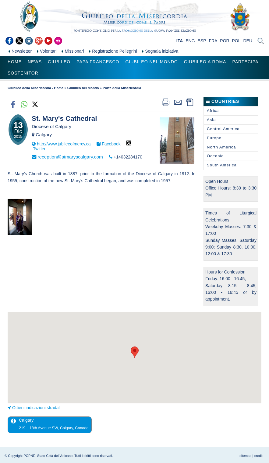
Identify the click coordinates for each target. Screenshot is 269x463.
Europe (214, 138)
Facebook (111, 143)
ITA (179, 40)
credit (258, 456)
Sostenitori (24, 73)
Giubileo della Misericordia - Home (35, 88)
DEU (247, 40)
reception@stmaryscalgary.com (70, 156)
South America (222, 165)
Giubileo (59, 61)
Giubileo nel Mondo (151, 61)
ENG (190, 40)
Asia (211, 119)
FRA (213, 40)
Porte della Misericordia (122, 88)
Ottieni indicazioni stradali (36, 407)
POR (224, 40)
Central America (223, 129)
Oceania (215, 156)
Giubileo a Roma (205, 61)
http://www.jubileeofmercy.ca (63, 143)
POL (236, 40)
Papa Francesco (97, 61)
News (35, 61)
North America (221, 147)
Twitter (39, 148)
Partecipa (245, 61)
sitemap (245, 456)
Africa (213, 110)
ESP (202, 40)
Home (15, 61)
